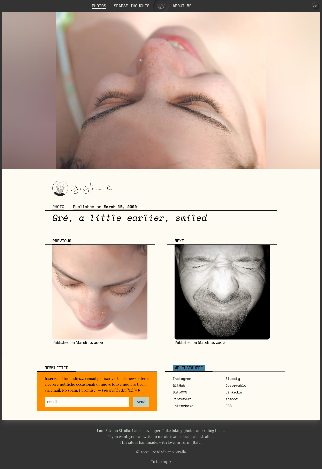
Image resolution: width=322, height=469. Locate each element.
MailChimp (131, 390)
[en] (315, 6)
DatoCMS (180, 392)
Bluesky (232, 379)
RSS (228, 406)
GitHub (179, 385)
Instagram (182, 379)
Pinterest (182, 399)
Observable (235, 385)
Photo (58, 207)
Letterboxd (183, 406)
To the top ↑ (161, 462)
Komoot (231, 399)
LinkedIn (233, 392)
